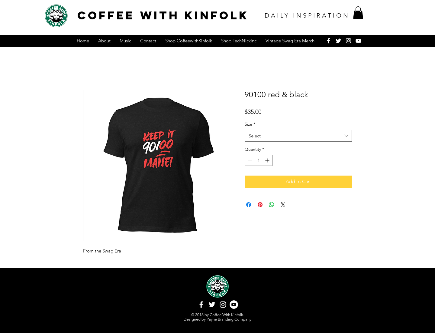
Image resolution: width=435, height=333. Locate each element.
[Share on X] (283, 204)
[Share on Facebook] (248, 204)
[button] (358, 12)
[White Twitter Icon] (338, 40)
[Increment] (268, 160)
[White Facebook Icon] (328, 40)
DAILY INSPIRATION (307, 15)
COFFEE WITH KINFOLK (163, 15)
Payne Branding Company (229, 319)
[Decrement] (249, 160)
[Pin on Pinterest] (260, 204)
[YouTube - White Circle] (234, 304)
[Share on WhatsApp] (271, 204)
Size (250, 124)
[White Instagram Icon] (348, 40)
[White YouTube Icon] (358, 40)
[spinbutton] (258, 160)
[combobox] (298, 136)
